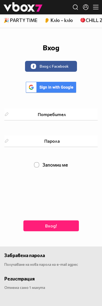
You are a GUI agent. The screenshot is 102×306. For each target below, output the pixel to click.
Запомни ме (51, 165)
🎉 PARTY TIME (20, 20)
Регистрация (19, 279)
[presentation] (51, 193)
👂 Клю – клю (58, 20)
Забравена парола (24, 255)
